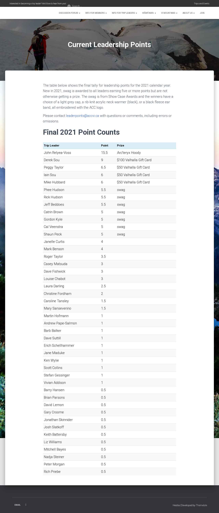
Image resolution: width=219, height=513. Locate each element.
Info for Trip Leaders (124, 13)
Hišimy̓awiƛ (149, 13)
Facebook (26, 505)
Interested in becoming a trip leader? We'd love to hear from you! (38, 3)
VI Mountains (169, 13)
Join (202, 13)
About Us (189, 13)
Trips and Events (201, 3)
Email (18, 505)
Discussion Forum (69, 13)
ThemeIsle (201, 505)
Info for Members (96, 13)
